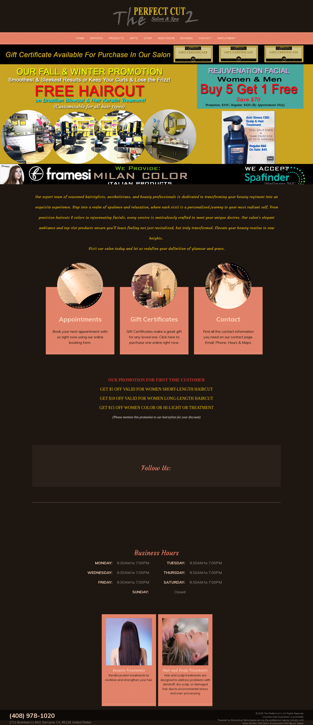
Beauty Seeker (296, 723)
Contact (205, 38)
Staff (148, 38)
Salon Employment (273, 723)
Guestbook (166, 38)
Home (80, 38)
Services (96, 38)
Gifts (134, 38)
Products (116, 38)
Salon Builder (250, 723)
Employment (226, 38)
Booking (186, 38)
